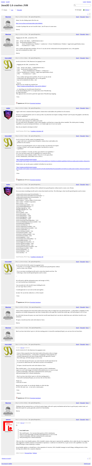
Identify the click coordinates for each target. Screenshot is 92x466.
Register (89, 2)
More (87, 17)
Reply (77, 17)
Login (84, 2)
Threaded (19, 10)
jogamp (3, 2)
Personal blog (28, 453)
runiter (8, 108)
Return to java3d (6, 458)
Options (87, 9)
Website (35, 453)
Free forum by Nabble (7, 463)
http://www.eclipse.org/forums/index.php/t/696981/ (29, 23)
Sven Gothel (8, 58)
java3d (7, 2)
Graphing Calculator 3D (37, 131)
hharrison (8, 17)
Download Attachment (35, 103)
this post (22, 347)
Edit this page (87, 463)
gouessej (8, 419)
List (12, 10)
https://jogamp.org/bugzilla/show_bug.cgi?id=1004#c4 (31, 86)
